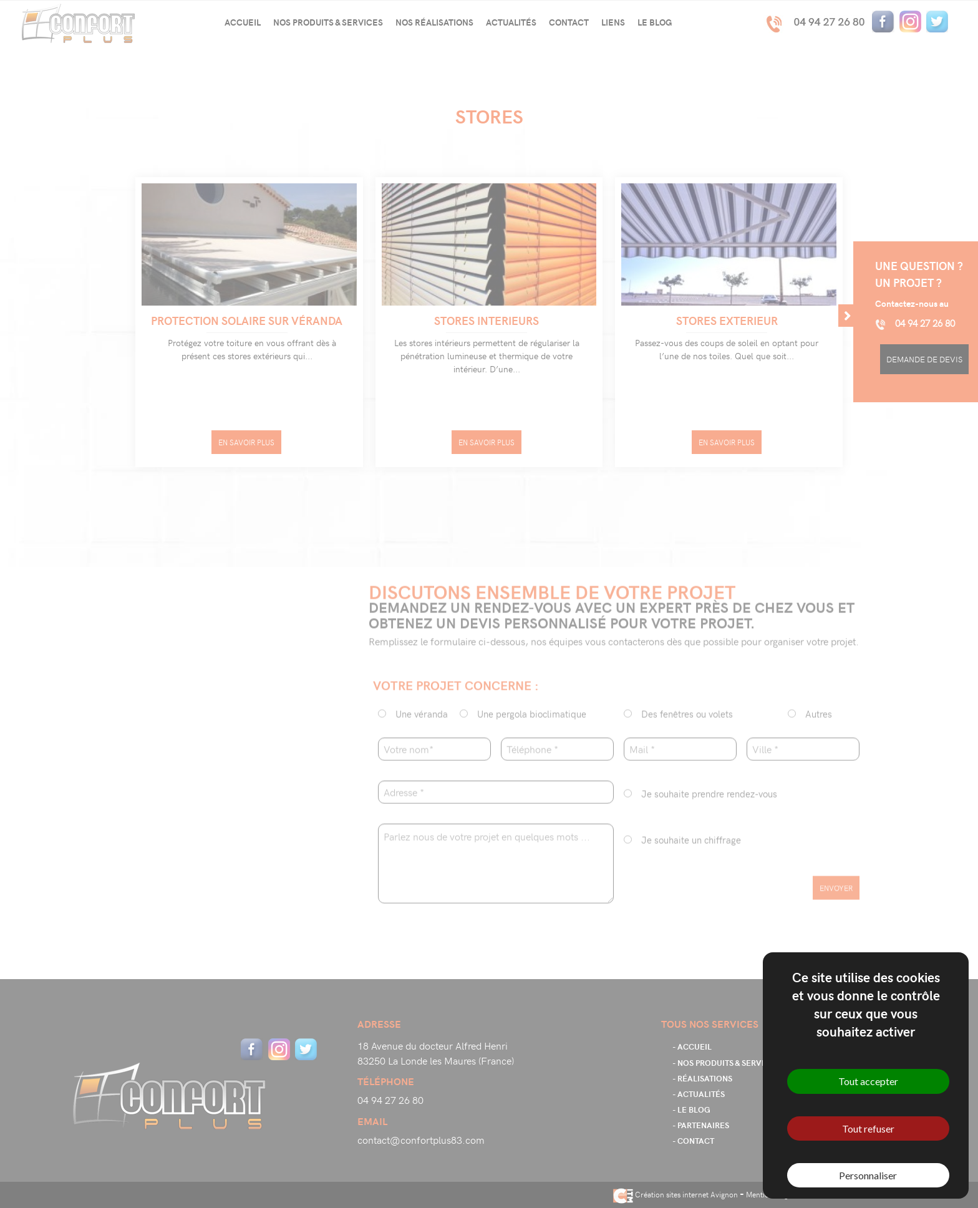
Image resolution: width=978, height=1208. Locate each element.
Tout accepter (868, 1081)
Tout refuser (868, 1128)
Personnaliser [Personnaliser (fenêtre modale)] (868, 1175)
